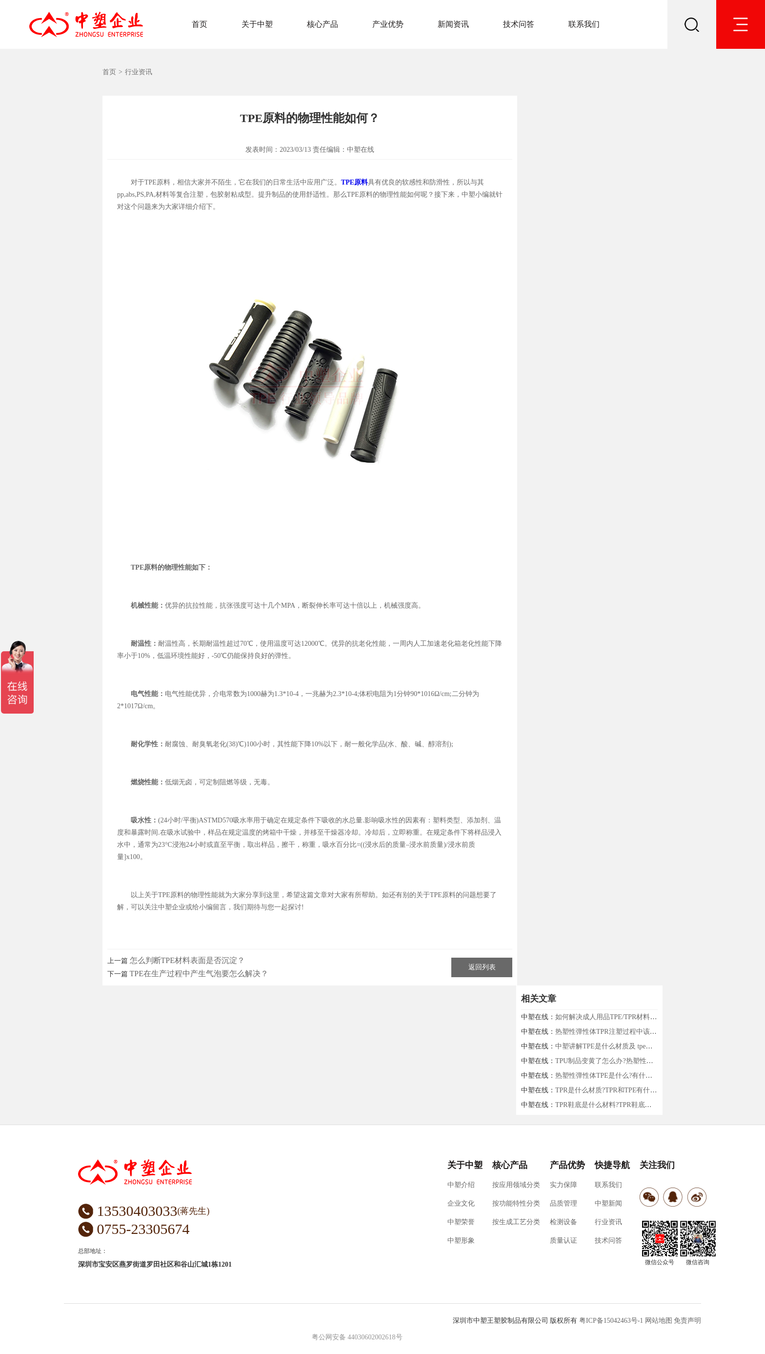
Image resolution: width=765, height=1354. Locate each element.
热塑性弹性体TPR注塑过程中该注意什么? (617, 1031)
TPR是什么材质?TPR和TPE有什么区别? (614, 1090)
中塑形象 (461, 1240)
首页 (199, 24)
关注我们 (657, 1165)
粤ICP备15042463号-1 (611, 1320)
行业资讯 (138, 72)
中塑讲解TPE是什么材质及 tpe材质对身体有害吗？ (631, 1046)
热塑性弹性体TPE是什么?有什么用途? (612, 1075)
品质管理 (563, 1203)
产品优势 (567, 1165)
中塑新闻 (608, 1203)
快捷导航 (612, 1165)
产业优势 (387, 24)
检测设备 (563, 1222)
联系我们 (584, 24)
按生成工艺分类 (516, 1222)
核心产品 (322, 24)
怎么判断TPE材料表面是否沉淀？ (187, 960)
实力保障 (563, 1185)
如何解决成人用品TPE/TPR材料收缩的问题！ (623, 1017)
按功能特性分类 (516, 1203)
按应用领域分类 (516, 1185)
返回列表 (482, 967)
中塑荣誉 (461, 1222)
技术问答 (518, 24)
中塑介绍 (461, 1185)
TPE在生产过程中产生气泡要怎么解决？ (199, 973)
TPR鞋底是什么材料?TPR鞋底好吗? (608, 1104)
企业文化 (461, 1203)
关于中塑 (257, 24)
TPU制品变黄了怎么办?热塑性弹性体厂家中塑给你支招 (638, 1061)
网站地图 (658, 1320)
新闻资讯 (453, 24)
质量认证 (563, 1240)
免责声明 (687, 1320)
